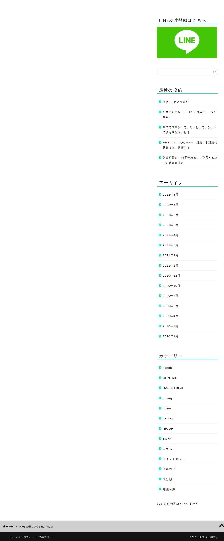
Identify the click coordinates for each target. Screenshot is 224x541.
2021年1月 (170, 265)
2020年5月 (170, 306)
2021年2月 (170, 255)
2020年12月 (171, 275)
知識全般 (86, 5)
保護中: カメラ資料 (176, 101)
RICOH (21, 212)
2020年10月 (171, 285)
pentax (168, 418)
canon (21, 189)
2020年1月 (170, 336)
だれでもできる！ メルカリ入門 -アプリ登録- (190, 115)
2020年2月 (170, 326)
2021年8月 (170, 215)
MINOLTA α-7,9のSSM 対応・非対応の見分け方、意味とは (190, 145)
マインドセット (182, 5)
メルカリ (169, 469)
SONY (21, 217)
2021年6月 (170, 225)
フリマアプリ (26, 227)
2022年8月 (170, 194)
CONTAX (23, 194)
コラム (134, 5)
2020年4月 (170, 316)
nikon (20, 208)
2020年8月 (170, 295)
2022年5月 (170, 204)
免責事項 (44, 537)
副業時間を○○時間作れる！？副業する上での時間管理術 (190, 160)
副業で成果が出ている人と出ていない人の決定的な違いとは (190, 130)
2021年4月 (170, 235)
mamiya (22, 203)
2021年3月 (170, 245)
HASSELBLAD (27, 198)
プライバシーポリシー (21, 537)
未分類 (21, 238)
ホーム (38, 5)
